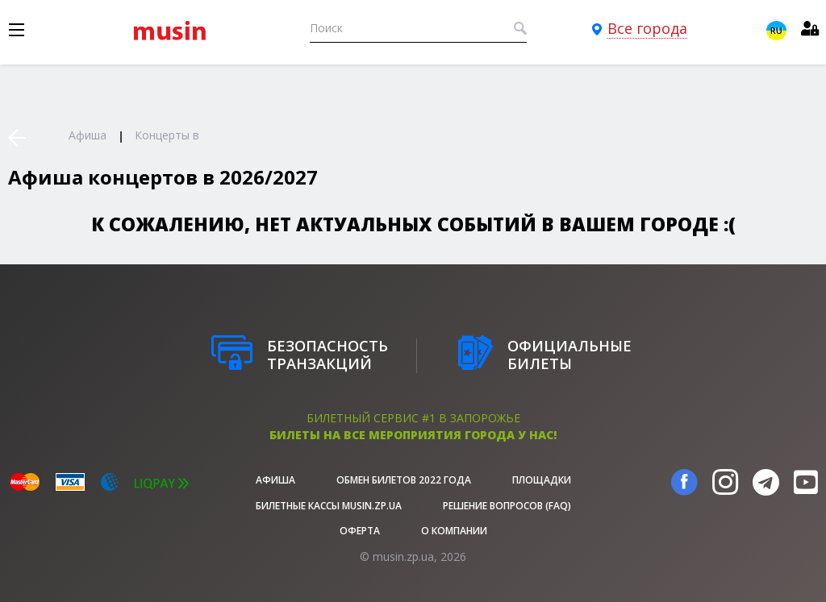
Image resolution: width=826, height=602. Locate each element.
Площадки (541, 480)
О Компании (454, 531)
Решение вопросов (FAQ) (507, 506)
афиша (275, 480)
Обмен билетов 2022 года (403, 480)
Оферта (360, 531)
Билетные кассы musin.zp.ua (329, 506)
